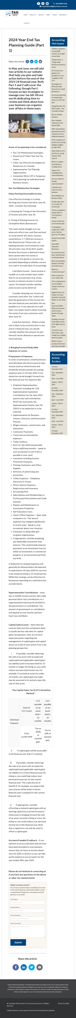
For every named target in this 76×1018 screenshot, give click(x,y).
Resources (62, 14)
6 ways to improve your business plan (58, 222)
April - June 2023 (57, 421)
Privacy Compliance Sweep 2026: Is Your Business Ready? (58, 214)
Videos (54, 14)
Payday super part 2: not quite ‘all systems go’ (58, 204)
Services (41, 14)
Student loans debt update (58, 239)
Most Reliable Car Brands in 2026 (58, 197)
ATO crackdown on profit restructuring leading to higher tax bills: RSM (58, 143)
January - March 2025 (57, 383)
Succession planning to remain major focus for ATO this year (59, 98)
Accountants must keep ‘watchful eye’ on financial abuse (58, 255)
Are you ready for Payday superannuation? (58, 181)
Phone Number (27, 917)
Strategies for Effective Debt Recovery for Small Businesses (58, 87)
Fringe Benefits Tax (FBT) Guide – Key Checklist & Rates (58, 108)
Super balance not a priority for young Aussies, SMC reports (58, 154)
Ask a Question (27, 929)
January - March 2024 (57, 404)
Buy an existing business (57, 116)
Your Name (27, 901)
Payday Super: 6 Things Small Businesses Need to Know (58, 63)
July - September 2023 (57, 416)
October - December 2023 (57, 410)
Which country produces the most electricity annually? (58, 343)
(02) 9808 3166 (60, 3)
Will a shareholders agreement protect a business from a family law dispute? (58, 132)
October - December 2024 (57, 389)
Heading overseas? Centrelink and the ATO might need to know (58, 323)
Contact (27, 23)
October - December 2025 (57, 368)
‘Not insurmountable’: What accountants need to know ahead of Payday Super (58, 309)
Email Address (27, 909)
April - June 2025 (57, 378)
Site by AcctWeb (63, 1003)
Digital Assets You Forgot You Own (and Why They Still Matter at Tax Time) (58, 296)
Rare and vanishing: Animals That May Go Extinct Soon (58, 263)
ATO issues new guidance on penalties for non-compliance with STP (58, 76)
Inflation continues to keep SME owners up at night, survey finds (58, 52)
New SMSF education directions (55, 246)
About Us (33, 14)
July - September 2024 (57, 395)
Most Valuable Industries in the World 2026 (57, 123)
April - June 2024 (57, 400)
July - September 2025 (57, 374)
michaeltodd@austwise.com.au (53, 6)
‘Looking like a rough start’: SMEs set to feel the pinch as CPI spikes (58, 231)
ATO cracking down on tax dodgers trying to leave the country (58, 285)
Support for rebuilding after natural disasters (57, 172)
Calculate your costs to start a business (57, 189)
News (48, 14)
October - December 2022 (57, 432)
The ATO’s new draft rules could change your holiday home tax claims (58, 334)
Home (25, 14)
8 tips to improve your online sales (57, 276)
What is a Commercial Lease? (58, 270)
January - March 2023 (57, 426)
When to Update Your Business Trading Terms (57, 164)
